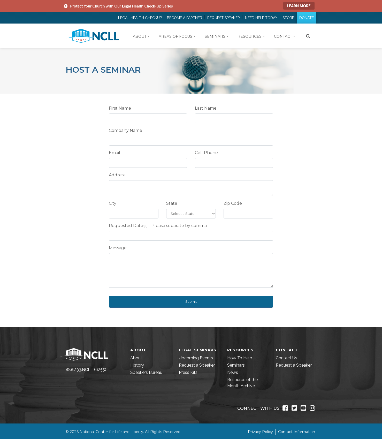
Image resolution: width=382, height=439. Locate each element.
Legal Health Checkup (140, 18)
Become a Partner (184, 18)
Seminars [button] (215, 36)
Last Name (206, 108)
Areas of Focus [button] (175, 36)
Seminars (236, 365)
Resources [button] (250, 36)
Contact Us (286, 357)
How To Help (239, 357)
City (112, 203)
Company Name (125, 130)
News (232, 372)
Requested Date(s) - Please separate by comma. (158, 225)
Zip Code (233, 203)
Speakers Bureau (146, 372)
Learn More (299, 6)
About (136, 357)
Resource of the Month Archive (242, 382)
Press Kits (188, 372)
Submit (191, 302)
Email (114, 152)
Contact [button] (283, 36)
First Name (120, 108)
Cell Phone (206, 152)
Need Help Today (261, 18)
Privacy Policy (260, 431)
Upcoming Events (196, 357)
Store (288, 18)
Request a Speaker (197, 365)
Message (118, 247)
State (171, 203)
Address (117, 174)
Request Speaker (223, 18)
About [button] (139, 36)
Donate (306, 18)
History (137, 365)
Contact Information (296, 431)
